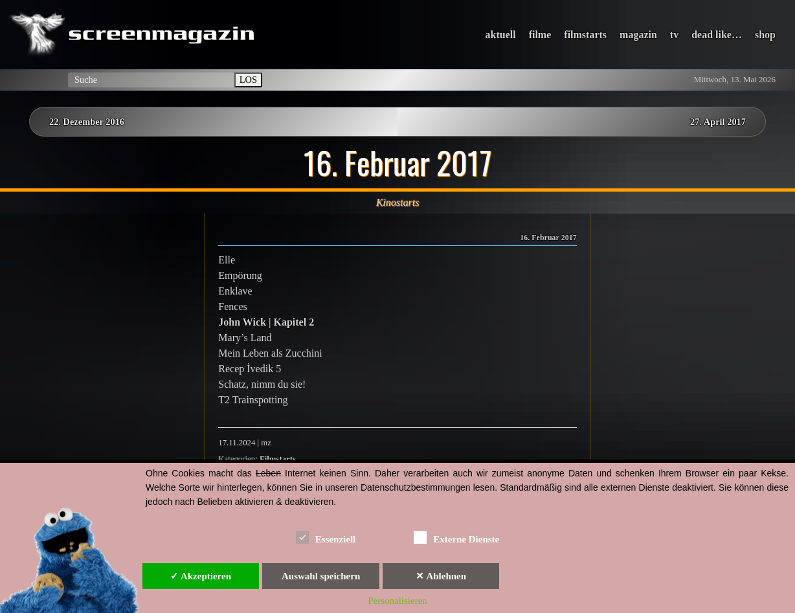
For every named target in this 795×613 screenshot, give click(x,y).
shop (765, 34)
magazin (638, 34)
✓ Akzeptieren (200, 576)
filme (540, 34)
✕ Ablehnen (441, 576)
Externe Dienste (456, 536)
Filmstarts (278, 458)
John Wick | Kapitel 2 (266, 322)
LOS (248, 79)
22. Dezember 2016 (86, 122)
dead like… (716, 34)
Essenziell (326, 536)
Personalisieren (397, 601)
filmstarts (585, 34)
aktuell (501, 34)
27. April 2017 (718, 122)
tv (674, 34)
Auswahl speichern (321, 576)
